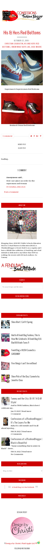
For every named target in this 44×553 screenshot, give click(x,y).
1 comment (7, 136)
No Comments (17, 454)
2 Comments (16, 434)
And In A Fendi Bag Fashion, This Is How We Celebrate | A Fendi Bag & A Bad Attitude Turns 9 (26, 338)
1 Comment (16, 414)
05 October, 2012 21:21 (15, 187)
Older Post (22, 148)
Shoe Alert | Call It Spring (22, 322)
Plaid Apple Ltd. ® (29, 543)
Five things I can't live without (24, 363)
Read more (26, 411)
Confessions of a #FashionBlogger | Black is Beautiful (26, 441)
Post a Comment (11, 192)
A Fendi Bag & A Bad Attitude (23, 487)
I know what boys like (20, 47)
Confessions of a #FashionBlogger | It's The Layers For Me (26, 420)
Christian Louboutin (14, 43)
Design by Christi (13, 543)
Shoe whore (36, 47)
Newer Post (22, 144)
